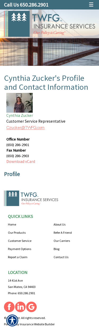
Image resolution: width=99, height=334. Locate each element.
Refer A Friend (63, 233)
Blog (56, 249)
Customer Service (19, 241)
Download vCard (20, 161)
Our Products (17, 233)
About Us (59, 224)
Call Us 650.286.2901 (26, 5)
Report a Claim (17, 257)
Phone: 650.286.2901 (21, 293)
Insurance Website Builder (37, 324)
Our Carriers (62, 241)
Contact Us (61, 257)
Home (12, 224)
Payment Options (19, 249)
